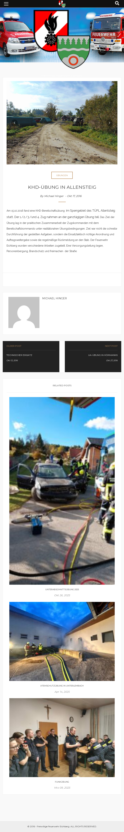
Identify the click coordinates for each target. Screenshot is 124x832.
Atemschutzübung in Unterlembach (62, 685)
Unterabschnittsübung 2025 (62, 589)
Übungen (62, 175)
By (52, 196)
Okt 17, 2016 (74, 196)
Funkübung (62, 782)
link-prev (31, 356)
